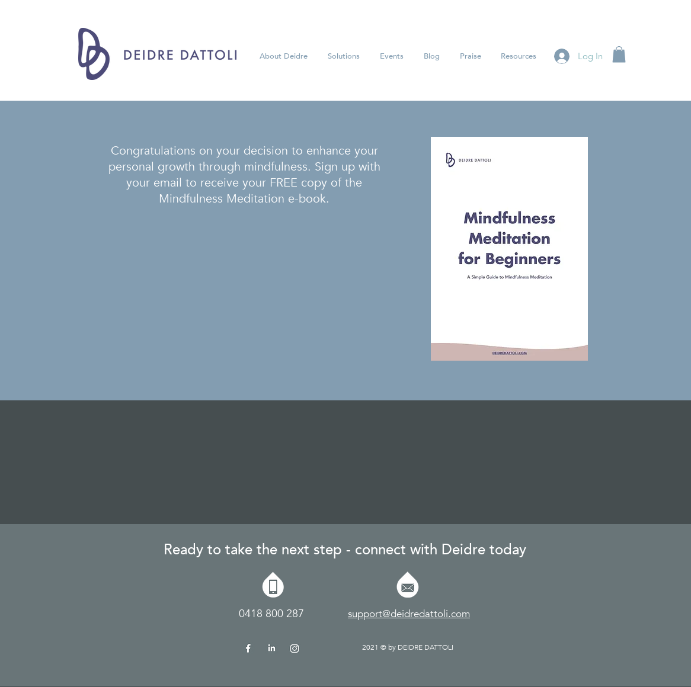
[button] (392, 56)
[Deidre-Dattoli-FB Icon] (248, 647)
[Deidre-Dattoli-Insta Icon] (294, 647)
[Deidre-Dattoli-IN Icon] (271, 647)
